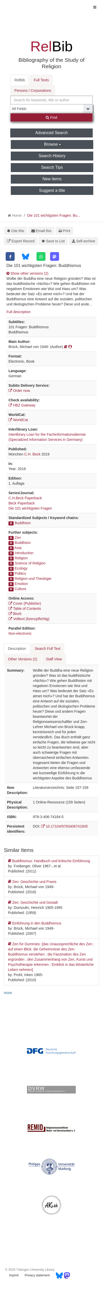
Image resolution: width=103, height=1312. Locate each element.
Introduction (24, 553)
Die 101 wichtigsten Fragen (30, 508)
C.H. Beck (32, 454)
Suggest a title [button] (52, 190)
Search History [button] (52, 156)
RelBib (19, 80)
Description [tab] (17, 649)
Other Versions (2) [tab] (22, 659)
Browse (52, 144)
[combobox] (51, 100)
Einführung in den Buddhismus (34, 923)
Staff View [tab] (54, 659)
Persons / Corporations (32, 90)
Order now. (19, 391)
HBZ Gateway (21, 405)
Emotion (21, 584)
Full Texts (41, 80)
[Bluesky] (25, 257)
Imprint (13, 1275)
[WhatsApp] (40, 256)
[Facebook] (10, 256)
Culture (20, 589)
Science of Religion (30, 563)
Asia (17, 548)
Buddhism (23, 523)
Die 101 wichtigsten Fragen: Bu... (53, 215)
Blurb (15, 614)
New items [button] (52, 179)
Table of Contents (24, 609)
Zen (18, 537)
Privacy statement (37, 1275)
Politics (20, 573)
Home (17, 215)
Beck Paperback (21, 503)
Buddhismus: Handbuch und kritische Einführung (49, 860)
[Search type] (51, 108)
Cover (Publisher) (24, 603)
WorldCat (18, 420)
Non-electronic (20, 633)
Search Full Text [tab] (47, 649)
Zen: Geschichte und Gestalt (33, 902)
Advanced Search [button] (51, 133)
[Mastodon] (54, 256)
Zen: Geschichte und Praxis (32, 881)
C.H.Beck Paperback (25, 498)
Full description (18, 312)
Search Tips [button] (52, 167)
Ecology (21, 568)
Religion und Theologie (33, 579)
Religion (21, 558)
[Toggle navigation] (94, 7)
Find (51, 117)
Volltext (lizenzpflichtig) (29, 619)
